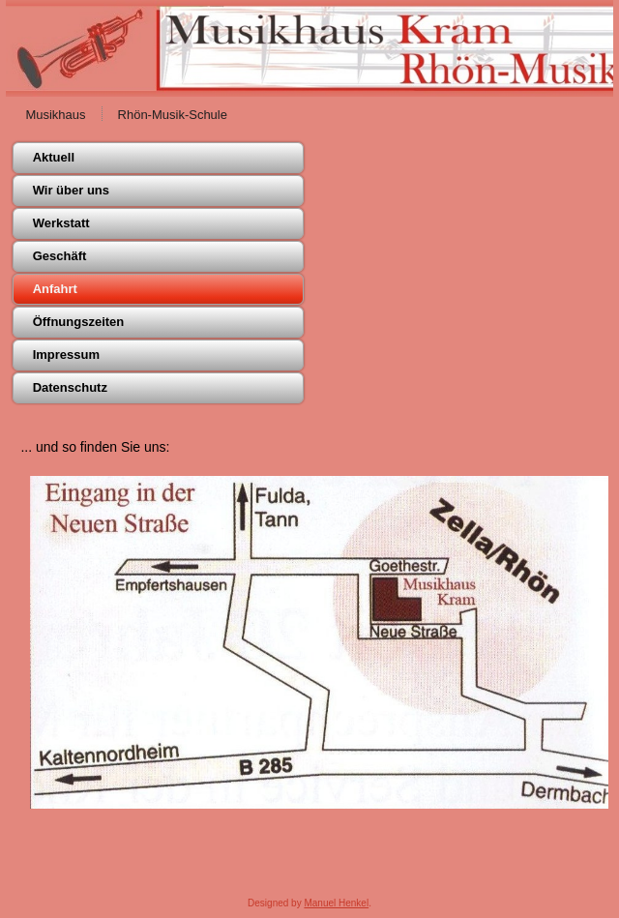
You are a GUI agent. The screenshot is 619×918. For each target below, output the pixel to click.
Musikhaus (55, 114)
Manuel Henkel (336, 903)
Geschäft (60, 256)
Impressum (66, 354)
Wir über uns (71, 190)
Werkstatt (61, 223)
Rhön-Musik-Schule (172, 114)
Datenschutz (70, 387)
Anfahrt (55, 288)
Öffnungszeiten (79, 321)
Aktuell (53, 157)
